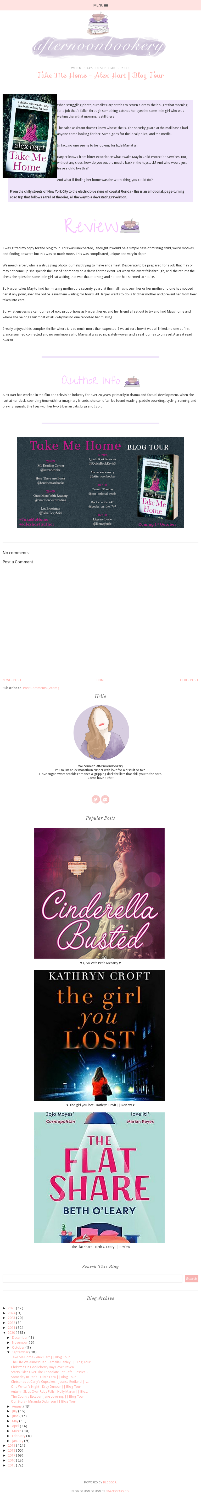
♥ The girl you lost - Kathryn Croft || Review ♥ (100, 1105)
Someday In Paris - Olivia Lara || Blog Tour (43, 1377)
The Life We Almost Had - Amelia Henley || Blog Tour (51, 1362)
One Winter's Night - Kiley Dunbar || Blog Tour (46, 1387)
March (17, 1431)
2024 (12, 1313)
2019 (12, 1445)
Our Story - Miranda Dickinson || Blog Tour (43, 1401)
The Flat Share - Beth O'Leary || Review (100, 1247)
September (20, 1352)
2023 (12, 1318)
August (17, 1406)
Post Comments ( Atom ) (41, 688)
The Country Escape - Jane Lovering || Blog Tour (47, 1396)
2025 (12, 1308)
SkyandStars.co (117, 1491)
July (15, 1411)
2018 (12, 1450)
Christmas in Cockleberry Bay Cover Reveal (43, 1367)
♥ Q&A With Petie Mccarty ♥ (100, 963)
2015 (12, 1465)
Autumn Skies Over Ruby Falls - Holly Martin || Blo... (49, 1391)
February (19, 1436)
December (20, 1337)
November (20, 1342)
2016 (12, 1460)
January (18, 1441)
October (18, 1347)
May (15, 1421)
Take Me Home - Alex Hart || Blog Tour (40, 1357)
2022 (12, 1323)
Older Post (189, 680)
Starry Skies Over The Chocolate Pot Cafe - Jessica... (49, 1372)
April (16, 1426)
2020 (12, 1333)
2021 (12, 1328)
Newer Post (12, 680)
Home (101, 680)
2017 (12, 1455)
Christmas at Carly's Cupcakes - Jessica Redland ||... (49, 1382)
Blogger (109, 1482)
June (15, 1416)
